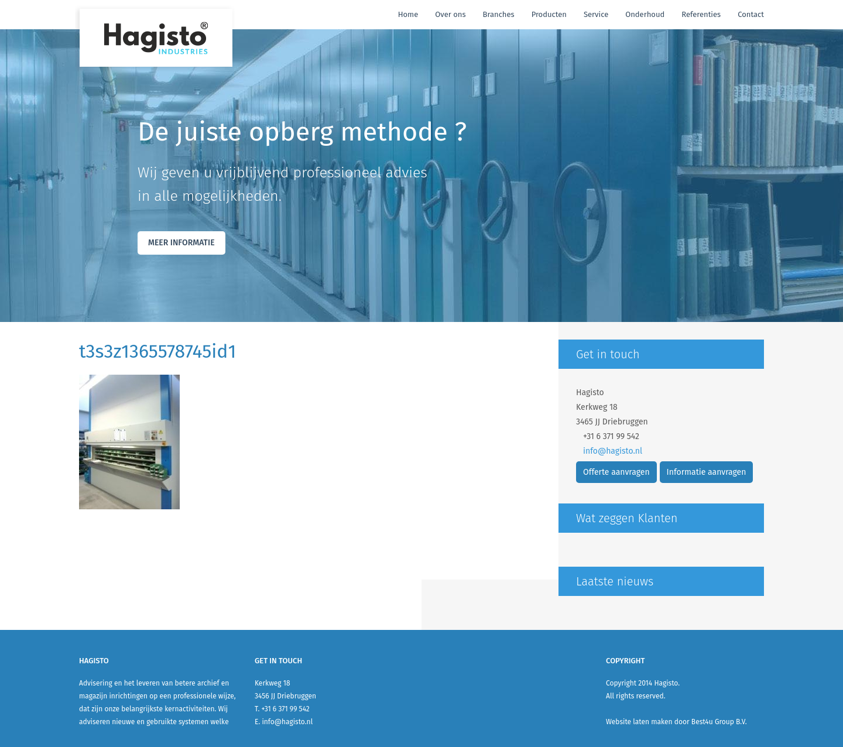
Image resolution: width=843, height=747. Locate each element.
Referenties (701, 14)
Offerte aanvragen (616, 472)
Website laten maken (639, 722)
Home (408, 14)
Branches (498, 14)
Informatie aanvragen (706, 472)
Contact (751, 14)
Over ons (450, 14)
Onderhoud (644, 14)
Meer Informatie (181, 243)
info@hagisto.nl (612, 451)
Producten (549, 14)
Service (596, 14)
